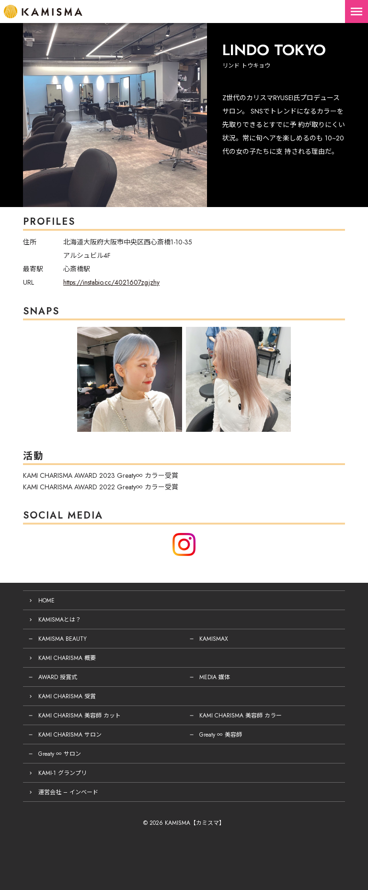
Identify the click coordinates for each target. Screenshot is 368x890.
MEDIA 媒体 (214, 677)
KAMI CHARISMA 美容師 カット (79, 715)
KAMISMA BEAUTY (62, 639)
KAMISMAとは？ (59, 619)
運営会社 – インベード (68, 792)
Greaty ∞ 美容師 (220, 734)
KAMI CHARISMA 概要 (67, 658)
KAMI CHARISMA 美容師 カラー (240, 715)
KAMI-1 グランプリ (62, 773)
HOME (46, 600)
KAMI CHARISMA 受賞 (67, 696)
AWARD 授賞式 (57, 677)
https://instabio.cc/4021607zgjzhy (111, 282)
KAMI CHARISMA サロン (70, 734)
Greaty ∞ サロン (59, 754)
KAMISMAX (213, 639)
